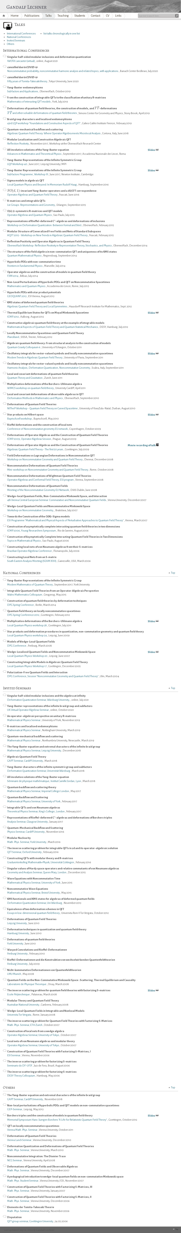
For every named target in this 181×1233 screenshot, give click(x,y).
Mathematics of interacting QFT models (29, 101)
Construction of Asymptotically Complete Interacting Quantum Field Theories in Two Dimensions (65, 536)
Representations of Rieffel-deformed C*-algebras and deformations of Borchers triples (59, 817)
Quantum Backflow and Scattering (27, 797)
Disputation (14, 1217)
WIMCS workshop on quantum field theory (30, 388)
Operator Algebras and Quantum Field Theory (32, 194)
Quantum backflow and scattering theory (31, 787)
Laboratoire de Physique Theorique (27, 984)
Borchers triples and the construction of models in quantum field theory (92, 1115)
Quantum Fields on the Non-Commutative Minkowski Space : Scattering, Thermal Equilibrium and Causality (71, 980)
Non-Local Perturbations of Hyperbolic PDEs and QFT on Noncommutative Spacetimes (58, 282)
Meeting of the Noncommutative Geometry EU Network (38, 490)
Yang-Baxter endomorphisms (25, 87)
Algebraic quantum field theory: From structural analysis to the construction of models (59, 343)
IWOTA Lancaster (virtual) (21, 61)
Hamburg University (18, 933)
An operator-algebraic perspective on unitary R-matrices (41, 716)
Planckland (13, 337)
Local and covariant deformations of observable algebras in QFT (45, 394)
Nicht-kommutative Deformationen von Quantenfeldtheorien (44, 970)
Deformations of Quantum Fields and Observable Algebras (42, 1166)
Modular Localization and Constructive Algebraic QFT (39, 139)
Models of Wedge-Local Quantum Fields (31, 641)
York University (15, 943)
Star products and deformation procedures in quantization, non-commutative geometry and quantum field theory (75, 631)
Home (4, 16)
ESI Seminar (14, 1055)
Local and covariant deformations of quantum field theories (42, 374)
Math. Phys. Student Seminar (23, 1180)
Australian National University (23, 1004)
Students (79, 15)
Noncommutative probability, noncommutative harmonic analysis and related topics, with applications (63, 71)
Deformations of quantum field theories (31, 939)
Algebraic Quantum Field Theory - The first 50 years (35, 449)
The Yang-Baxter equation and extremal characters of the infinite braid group (53, 746)
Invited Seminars (16, 40)
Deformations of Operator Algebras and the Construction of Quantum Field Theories (57, 435)
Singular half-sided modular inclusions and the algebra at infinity (46, 695)
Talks (48, 15)
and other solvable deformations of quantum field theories (42, 113)
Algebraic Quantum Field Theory (26, 756)
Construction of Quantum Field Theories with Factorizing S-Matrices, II (49, 1196)
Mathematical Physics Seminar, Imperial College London (38, 791)
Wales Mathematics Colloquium (25, 594)
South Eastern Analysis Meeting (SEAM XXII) (32, 561)
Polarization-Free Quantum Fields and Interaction (37, 672)
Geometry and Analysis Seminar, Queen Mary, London (37, 872)
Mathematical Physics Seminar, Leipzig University (34, 750)
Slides (151, 150)
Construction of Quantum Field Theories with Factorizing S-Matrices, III (49, 1186)
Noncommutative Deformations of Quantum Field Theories (42, 465)
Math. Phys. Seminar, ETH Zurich (25, 1025)
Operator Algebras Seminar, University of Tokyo (33, 1035)
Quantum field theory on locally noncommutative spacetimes (43, 611)
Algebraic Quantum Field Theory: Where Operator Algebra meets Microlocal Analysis (54, 133)
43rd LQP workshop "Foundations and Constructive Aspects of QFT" (44, 123)
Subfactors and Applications (22, 91)
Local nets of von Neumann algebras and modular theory (41, 1041)
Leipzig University (17, 923)
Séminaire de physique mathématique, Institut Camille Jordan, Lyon (44, 781)
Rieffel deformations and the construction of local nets (39, 424)
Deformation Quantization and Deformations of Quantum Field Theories (50, 1146)
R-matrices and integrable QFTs (26, 200)
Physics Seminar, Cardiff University (26, 831)
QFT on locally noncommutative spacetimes (33, 1125)
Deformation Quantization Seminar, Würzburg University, (38, 699)
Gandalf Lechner (26, 6)
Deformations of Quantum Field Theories (31, 404)
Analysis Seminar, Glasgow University (27, 821)
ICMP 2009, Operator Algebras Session (29, 438)
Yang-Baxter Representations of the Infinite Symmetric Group (44, 160)
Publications (31, 15)
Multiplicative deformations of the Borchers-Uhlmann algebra (44, 384)
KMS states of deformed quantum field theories (35, 302)
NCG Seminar (14, 1160)
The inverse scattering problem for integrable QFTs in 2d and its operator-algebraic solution (62, 848)
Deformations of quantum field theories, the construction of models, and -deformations (62, 108)
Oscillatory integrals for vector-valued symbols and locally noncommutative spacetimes (92, 353)
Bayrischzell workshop (19, 418)
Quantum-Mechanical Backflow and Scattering (35, 827)
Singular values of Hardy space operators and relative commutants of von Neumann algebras (63, 868)
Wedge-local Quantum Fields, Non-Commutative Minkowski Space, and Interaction (57, 496)
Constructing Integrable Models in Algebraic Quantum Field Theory (47, 662)
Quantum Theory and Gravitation (25, 377)
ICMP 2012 (13, 316)
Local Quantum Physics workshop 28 (27, 625)
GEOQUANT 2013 (17, 296)
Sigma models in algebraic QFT (25, 180)
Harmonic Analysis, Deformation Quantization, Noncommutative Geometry (48, 367)
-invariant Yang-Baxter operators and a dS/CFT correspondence (51, 191)
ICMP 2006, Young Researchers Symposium (31, 530)
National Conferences (19, 37)
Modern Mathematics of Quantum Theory (30, 584)
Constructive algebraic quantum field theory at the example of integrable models (55, 322)
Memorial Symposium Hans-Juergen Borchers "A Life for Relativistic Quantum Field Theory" (57, 1119)
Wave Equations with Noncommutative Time (33, 878)
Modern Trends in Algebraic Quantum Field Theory (35, 357)
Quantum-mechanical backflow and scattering (35, 129)
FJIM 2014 (13, 275)
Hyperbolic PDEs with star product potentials (34, 292)
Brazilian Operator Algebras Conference (29, 550)
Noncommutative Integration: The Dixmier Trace (36, 1156)
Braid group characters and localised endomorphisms (39, 119)
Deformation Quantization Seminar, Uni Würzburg (34, 902)
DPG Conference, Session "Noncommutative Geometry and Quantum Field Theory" (53, 676)
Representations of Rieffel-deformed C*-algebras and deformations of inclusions (56, 221)
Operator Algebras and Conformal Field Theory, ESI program (40, 479)
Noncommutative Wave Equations (27, 888)
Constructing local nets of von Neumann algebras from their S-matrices (50, 546)
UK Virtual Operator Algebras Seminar (28, 709)
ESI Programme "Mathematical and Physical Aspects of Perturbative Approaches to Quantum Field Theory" (65, 520)
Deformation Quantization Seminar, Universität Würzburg (39, 770)
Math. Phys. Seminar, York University (27, 842)
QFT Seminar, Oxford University (24, 852)
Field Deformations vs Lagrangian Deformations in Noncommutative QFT (51, 455)
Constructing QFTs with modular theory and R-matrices (40, 858)
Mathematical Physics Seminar (24, 720)
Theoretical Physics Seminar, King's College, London (36, 811)
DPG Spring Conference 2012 (23, 615)
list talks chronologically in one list (62, 33)
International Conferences (21, 33)
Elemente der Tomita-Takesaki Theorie (30, 1207)
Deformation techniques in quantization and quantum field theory (46, 929)
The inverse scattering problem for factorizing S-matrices (42, 1061)
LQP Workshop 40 (17, 164)
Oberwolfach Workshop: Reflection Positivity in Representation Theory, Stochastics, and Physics (59, 245)
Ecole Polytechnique (18, 994)
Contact (95, 15)
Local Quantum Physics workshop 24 (27, 635)
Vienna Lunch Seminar (19, 1140)
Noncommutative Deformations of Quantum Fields (37, 485)
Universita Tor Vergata (19, 1014)
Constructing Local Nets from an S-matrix (31, 557)
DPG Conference (17, 645)
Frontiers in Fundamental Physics (25, 265)
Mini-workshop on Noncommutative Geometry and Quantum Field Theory (48, 469)
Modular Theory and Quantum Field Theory (33, 1000)
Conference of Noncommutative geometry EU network (37, 428)
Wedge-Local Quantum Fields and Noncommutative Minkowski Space (48, 506)
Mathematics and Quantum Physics (26, 286)
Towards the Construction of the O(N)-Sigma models (38, 516)
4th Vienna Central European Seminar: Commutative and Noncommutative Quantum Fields (57, 500)
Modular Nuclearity (19, 838)
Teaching (63, 15)
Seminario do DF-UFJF (20, 1065)
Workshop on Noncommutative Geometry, (30, 510)
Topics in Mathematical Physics (24, 540)
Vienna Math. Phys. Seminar (22, 1129)
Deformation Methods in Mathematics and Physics (35, 398)
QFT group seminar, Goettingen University (30, 1221)
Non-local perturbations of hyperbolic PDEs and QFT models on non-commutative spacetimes (63, 1105)
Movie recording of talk (143, 445)
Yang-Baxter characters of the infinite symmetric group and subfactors (49, 767)
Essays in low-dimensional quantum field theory (33, 913)
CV (107, 15)
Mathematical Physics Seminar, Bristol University (33, 892)
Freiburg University (17, 953)
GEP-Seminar (14, 1109)
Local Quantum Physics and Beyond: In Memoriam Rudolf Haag (42, 184)
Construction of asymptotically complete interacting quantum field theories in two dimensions (63, 526)
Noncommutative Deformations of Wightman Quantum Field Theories (49, 475)
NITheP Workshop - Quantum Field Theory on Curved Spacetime (42, 408)
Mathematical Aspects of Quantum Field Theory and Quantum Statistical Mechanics (52, 327)
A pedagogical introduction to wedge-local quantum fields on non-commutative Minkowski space (65, 1176)
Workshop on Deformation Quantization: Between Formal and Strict (44, 225)
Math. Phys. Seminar (18, 1150)
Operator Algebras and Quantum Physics (29, 215)
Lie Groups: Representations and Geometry (31, 204)
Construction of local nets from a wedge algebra (35, 1031)
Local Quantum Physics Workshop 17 (27, 666)
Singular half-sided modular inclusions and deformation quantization (49, 57)
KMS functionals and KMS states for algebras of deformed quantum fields (51, 898)
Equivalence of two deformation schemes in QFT (35, 909)
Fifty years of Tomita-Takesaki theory (27, 81)
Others (10, 44)
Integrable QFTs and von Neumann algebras (33, 807)
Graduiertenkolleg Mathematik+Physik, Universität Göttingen (40, 862)
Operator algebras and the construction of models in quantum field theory (51, 272)
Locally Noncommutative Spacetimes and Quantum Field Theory (45, 333)
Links (118, 15)
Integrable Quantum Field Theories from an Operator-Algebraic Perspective (53, 590)
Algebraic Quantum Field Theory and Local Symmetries (37, 306)
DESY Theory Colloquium (21, 1075)
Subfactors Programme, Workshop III (28, 174)
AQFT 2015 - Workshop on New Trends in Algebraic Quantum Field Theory (47, 235)
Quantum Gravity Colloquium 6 (24, 347)
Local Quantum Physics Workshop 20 (27, 656)
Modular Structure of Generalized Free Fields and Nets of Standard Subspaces (54, 231)
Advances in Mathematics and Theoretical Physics (34, 153)
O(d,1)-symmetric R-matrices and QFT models (34, 211)
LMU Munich (14, 973)
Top (173, 572)
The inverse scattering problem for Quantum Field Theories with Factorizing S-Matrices (59, 1020)
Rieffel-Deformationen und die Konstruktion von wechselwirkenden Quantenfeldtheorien (61, 959)
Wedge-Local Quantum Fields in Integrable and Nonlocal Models (46, 1010)
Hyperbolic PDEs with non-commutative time (34, 261)
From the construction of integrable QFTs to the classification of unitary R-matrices (56, 97)
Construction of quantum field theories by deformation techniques (47, 600)
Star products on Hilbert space (92, 415)
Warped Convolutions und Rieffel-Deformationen (37, 949)
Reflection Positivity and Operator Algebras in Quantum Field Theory (48, 241)
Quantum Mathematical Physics (24, 255)
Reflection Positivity (18, 143)
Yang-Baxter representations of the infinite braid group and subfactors (49, 706)
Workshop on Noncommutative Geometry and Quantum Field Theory (45, 459)
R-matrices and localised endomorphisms (32, 726)
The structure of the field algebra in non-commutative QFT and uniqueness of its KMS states (62, 251)
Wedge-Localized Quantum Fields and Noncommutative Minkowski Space (92, 652)
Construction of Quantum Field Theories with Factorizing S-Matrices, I (49, 1051)
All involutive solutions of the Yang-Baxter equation (92, 150)
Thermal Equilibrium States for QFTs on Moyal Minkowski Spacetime (92, 313)
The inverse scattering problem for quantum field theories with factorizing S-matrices (92, 990)
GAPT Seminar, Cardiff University (25, 760)
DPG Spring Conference (20, 604)
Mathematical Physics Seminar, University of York (34, 801)
